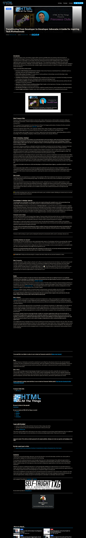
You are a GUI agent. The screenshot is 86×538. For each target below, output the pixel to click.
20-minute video (29, 285)
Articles (60, 3)
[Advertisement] (43, 44)
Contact (71, 3)
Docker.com (16, 289)
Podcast (65, 3)
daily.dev (35, 126)
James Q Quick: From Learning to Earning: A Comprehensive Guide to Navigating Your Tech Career (39, 448)
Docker (15, 299)
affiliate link (22, 429)
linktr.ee (19, 390)
